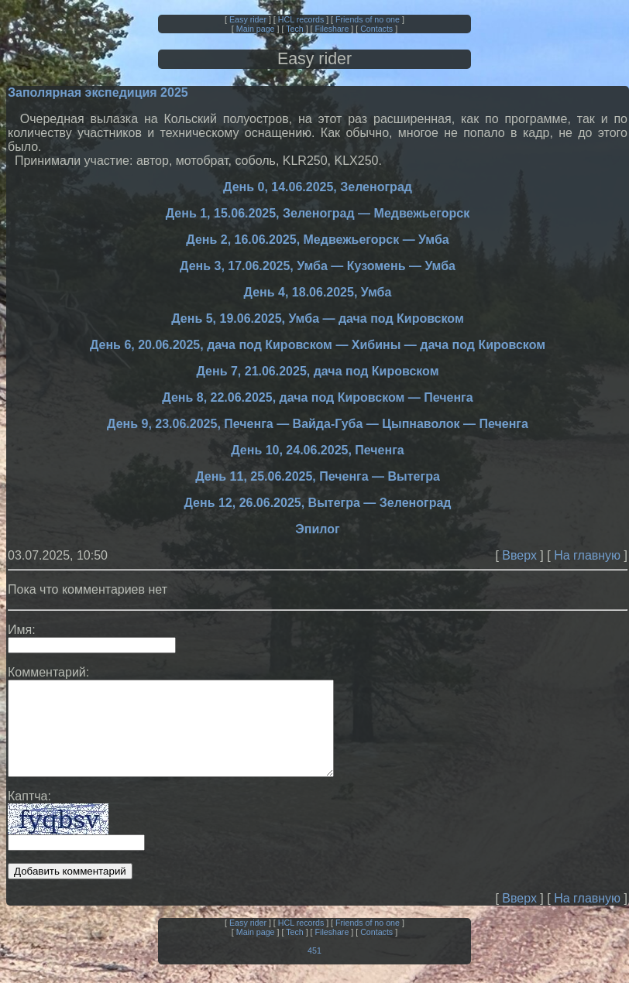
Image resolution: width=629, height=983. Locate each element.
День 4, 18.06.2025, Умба (318, 292)
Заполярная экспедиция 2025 (98, 92)
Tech (295, 28)
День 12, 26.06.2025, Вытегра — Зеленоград (318, 502)
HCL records (301, 19)
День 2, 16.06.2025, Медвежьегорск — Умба (317, 239)
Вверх (519, 555)
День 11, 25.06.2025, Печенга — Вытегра (317, 476)
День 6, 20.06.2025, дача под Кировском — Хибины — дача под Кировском (317, 344)
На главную (587, 555)
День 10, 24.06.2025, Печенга (317, 450)
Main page (255, 28)
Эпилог (317, 529)
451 (314, 969)
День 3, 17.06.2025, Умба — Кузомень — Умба (317, 265)
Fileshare (332, 28)
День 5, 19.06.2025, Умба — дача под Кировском (317, 318)
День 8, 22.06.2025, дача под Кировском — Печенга (317, 397)
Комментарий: (48, 672)
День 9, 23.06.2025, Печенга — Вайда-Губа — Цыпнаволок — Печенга (317, 423)
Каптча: (29, 814)
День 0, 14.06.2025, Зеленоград (317, 187)
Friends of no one (367, 19)
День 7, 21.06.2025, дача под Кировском (318, 371)
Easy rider (247, 19)
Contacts (376, 28)
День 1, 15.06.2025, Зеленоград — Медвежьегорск (317, 213)
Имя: (22, 629)
